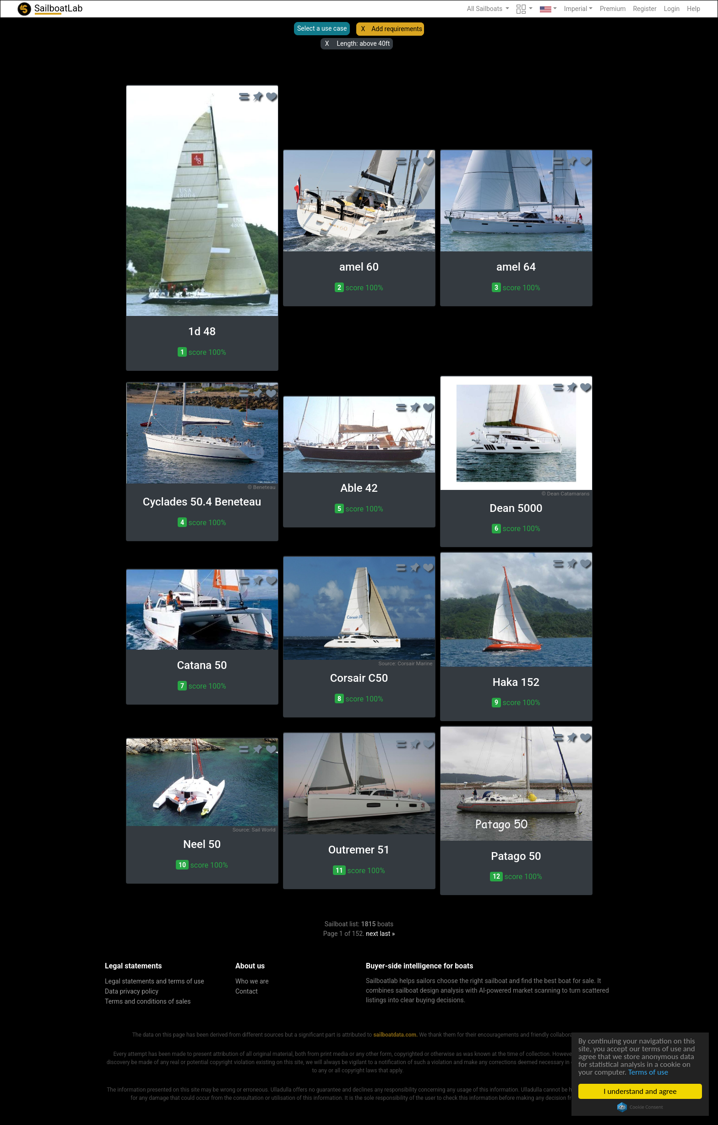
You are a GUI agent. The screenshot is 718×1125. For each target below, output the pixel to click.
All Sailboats (485, 8)
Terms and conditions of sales (148, 1001)
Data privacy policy (131, 991)
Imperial (575, 8)
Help (693, 8)
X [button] (363, 29)
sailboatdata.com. (395, 1035)
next (372, 933)
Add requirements (396, 29)
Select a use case (322, 28)
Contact (246, 991)
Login (672, 8)
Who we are (252, 981)
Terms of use (648, 1072)
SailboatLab (49, 8)
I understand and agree (640, 1091)
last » (387, 933)
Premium (613, 8)
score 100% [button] (202, 352)
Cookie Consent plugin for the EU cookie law (640, 1107)
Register (644, 8)
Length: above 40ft (363, 43)
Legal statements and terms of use (154, 981)
